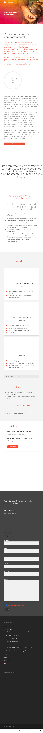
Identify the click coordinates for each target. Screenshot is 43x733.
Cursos (6, 654)
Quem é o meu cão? (11, 638)
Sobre (5, 626)
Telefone (21, 565)
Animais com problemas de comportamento (18, 632)
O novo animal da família (12, 635)
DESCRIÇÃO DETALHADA (12, 376)
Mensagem (21, 590)
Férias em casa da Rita (12, 641)
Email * (21, 550)
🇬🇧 (5, 664)
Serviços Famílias (8, 629)
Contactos (7, 660)
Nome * (21, 542)
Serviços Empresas (9, 645)
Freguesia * (21, 558)
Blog (5, 657)
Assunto (21, 573)
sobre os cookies (30, 731)
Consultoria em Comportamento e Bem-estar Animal (20, 647)
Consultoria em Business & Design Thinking (17, 651)
